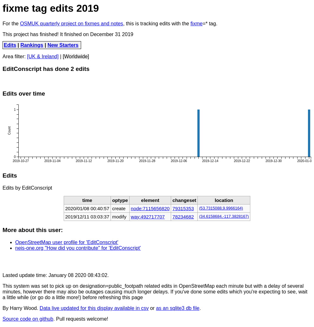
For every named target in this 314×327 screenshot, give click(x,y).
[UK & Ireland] (43, 56)
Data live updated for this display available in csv (94, 308)
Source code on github (28, 319)
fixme (196, 23)
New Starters (63, 45)
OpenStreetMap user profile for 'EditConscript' (66, 242)
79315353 (183, 208)
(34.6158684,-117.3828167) (224, 216)
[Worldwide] (76, 56)
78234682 (183, 216)
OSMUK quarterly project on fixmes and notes (71, 23)
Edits (10, 45)
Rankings (32, 45)
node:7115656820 (150, 208)
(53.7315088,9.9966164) (221, 208)
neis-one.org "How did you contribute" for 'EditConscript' (78, 248)
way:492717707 (148, 216)
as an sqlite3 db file (177, 308)
